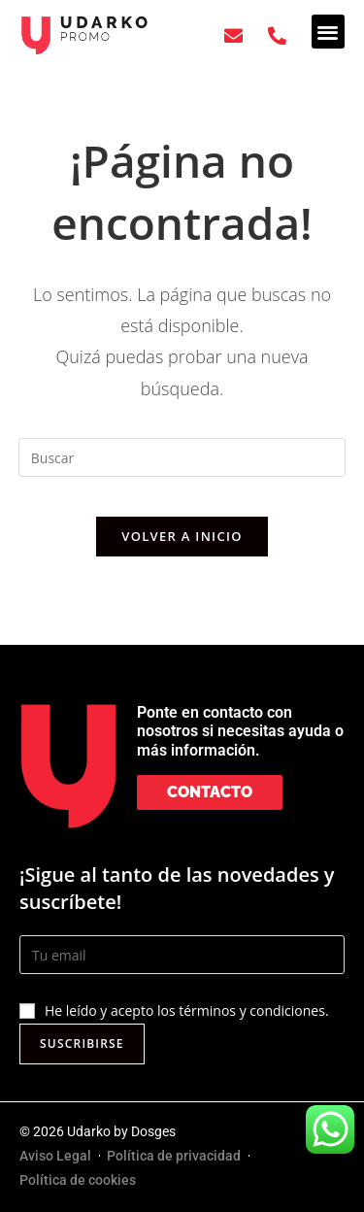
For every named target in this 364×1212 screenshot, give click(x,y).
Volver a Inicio (181, 536)
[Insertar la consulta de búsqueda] (182, 457)
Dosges (153, 1131)
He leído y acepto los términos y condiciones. (187, 1010)
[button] (329, 32)
